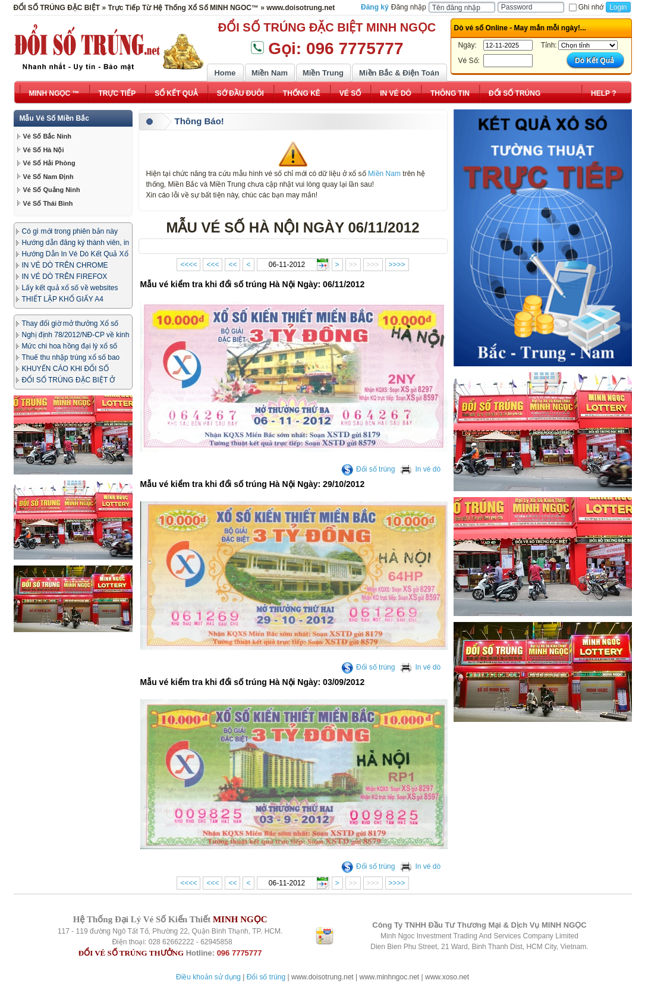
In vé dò (420, 469)
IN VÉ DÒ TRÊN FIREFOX (65, 276)
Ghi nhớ (586, 7)
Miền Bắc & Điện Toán (399, 72)
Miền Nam (269, 72)
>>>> (397, 264)
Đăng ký (375, 7)
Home (224, 72)
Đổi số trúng (368, 469)
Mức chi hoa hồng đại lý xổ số (70, 346)
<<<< (188, 264)
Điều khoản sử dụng (208, 977)
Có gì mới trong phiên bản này (70, 231)
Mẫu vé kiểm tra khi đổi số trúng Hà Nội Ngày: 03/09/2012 (252, 682)
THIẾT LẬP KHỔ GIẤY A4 (62, 299)
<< (232, 264)
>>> (373, 264)
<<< (212, 264)
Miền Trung (323, 72)
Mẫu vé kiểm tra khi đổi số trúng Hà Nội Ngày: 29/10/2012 (252, 484)
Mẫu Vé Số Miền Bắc (54, 118)
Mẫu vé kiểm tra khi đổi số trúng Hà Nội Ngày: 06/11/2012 (252, 284)
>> (353, 264)
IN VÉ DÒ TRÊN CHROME (65, 265)
